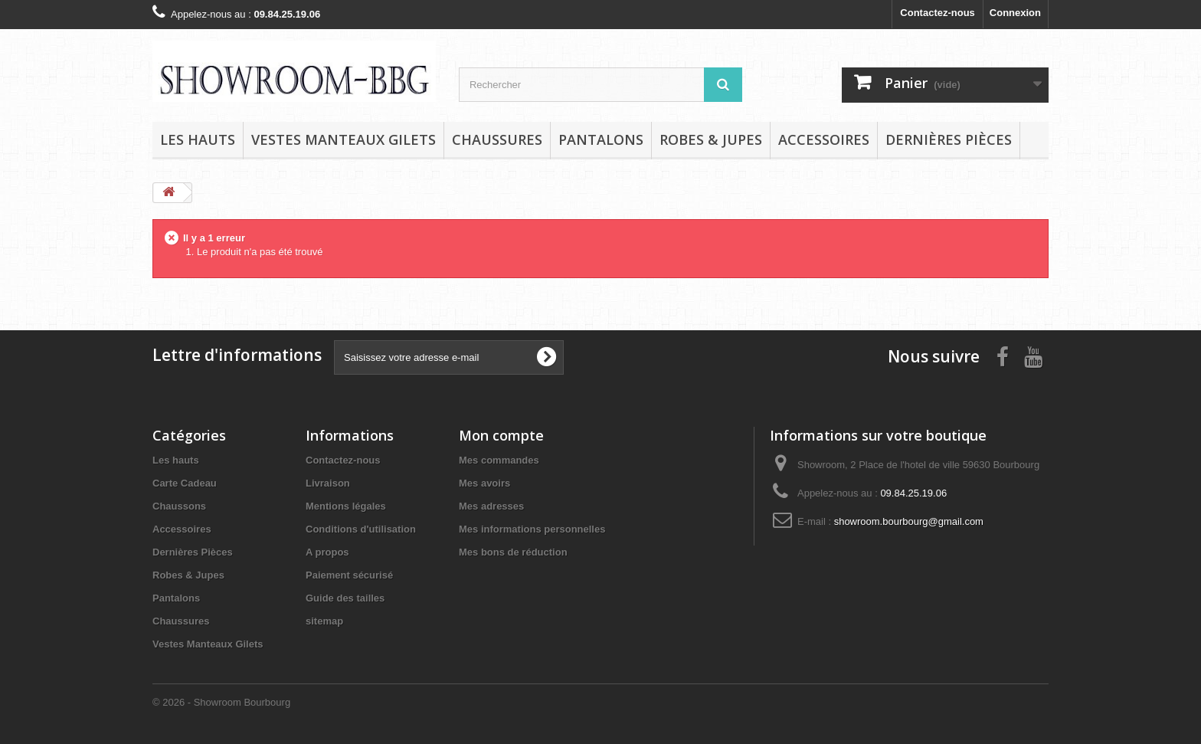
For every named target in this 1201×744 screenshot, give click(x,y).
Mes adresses (491, 506)
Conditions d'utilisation (361, 529)
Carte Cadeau (184, 483)
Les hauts (197, 139)
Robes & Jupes (710, 139)
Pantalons (600, 139)
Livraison (328, 483)
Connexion (1015, 12)
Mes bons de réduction (513, 552)
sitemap (324, 621)
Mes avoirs (484, 483)
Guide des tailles (345, 598)
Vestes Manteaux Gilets (343, 139)
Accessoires (823, 139)
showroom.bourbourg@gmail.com (908, 521)
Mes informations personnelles (532, 529)
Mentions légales (346, 506)
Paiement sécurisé (349, 575)
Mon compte (501, 435)
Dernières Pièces (948, 139)
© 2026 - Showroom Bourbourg (221, 702)
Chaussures (497, 139)
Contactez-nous (937, 12)
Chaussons (179, 506)
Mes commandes (499, 460)
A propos (327, 552)
